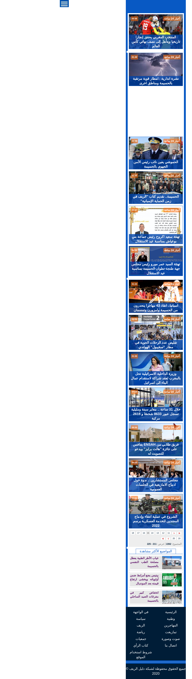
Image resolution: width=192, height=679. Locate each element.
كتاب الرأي (81, 645)
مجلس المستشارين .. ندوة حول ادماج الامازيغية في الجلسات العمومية (96, 484)
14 (92, 533)
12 (103, 533)
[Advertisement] (96, 111)
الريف (81, 625)
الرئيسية (111, 612)
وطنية (111, 619)
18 (73, 533)
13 (98, 533)
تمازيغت (111, 632)
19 (119, 538)
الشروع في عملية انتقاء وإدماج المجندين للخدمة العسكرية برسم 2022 (96, 521)
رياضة (81, 632)
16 (84, 533)
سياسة (81, 619)
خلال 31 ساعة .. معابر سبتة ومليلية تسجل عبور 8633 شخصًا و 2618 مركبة (95, 414)
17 (78, 533)
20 (114, 538)
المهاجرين (111, 625)
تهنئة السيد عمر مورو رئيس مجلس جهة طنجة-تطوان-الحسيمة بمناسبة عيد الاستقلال (96, 268)
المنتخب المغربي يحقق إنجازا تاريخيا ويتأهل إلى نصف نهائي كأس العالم (96, 41)
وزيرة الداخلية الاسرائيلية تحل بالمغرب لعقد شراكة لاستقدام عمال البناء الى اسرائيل (96, 378)
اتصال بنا (111, 645)
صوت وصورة (111, 639)
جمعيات (81, 639)
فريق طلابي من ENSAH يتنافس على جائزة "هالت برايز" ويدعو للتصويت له (96, 449)
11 (109, 533)
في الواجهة (81, 612)
